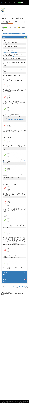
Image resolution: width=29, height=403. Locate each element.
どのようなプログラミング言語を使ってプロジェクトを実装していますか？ (14, 63)
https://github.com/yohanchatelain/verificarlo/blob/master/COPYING (16, 178)
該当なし (7, 189)
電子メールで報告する (15, 401)
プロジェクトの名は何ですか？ (14, 70)
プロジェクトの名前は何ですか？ (8, 42)
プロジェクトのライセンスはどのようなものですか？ (12, 58)
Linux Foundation (20, 402)
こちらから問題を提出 (23, 401)
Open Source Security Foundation (12, 402)
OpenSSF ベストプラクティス (9, 2)
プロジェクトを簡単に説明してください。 (10, 46)
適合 (7, 83)
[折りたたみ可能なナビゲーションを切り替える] (27, 3)
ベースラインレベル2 (16, 30)
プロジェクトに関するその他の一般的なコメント (11, 75)
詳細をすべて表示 (9, 33)
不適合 (7, 85)
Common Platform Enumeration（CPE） (15, 69)
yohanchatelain (15, 292)
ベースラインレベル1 (9, 30)
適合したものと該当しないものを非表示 (19, 33)
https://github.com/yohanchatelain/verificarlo (10, 52)
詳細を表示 (16, 42)
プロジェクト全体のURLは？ (8, 50)
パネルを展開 (5, 33)
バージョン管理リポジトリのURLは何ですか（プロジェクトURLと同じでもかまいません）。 (14, 55)
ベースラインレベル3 (23, 30)
